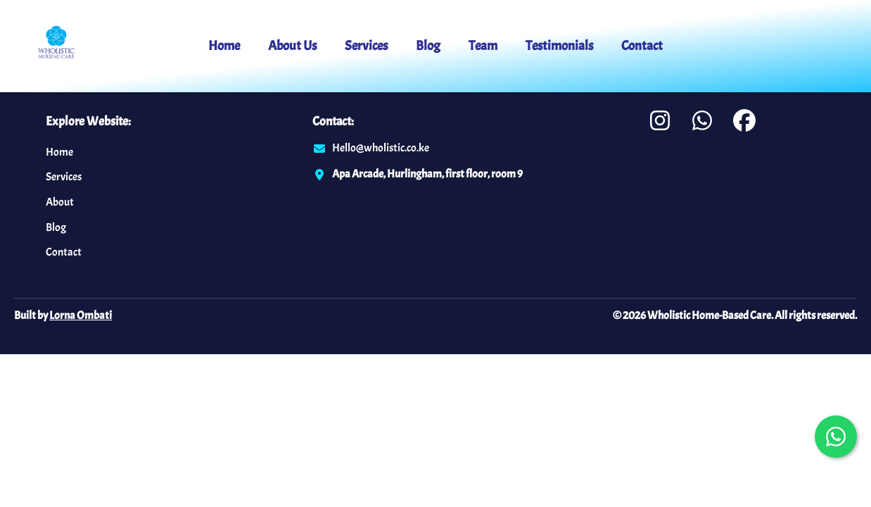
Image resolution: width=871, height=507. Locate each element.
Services (366, 45)
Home (224, 45)
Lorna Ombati (80, 315)
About (60, 202)
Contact (642, 45)
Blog (428, 45)
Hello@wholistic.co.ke (380, 148)
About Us (292, 45)
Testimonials (559, 45)
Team (483, 45)
